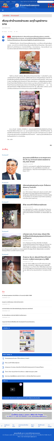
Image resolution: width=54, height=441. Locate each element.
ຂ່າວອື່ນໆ (5, 149)
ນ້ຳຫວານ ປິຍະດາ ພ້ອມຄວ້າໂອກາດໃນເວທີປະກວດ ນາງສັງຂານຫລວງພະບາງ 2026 (37, 258)
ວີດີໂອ (5, 381)
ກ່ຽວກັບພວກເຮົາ (6, 425)
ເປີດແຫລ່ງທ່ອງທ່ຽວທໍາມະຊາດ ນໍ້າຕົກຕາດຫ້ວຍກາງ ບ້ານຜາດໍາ (37, 186)
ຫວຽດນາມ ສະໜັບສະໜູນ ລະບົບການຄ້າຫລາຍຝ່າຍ (12, 302)
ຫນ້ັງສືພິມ (6, 328)
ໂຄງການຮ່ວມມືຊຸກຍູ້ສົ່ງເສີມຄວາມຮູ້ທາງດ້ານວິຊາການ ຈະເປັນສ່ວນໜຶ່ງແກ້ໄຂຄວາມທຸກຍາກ (23, 376)
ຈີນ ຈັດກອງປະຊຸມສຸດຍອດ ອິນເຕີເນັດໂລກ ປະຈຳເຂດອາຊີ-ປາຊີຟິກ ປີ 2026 (17, 295)
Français (13, 1)
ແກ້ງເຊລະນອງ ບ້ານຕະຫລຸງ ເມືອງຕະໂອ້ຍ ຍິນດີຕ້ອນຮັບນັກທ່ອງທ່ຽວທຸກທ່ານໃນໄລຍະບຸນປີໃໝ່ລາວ (37, 236)
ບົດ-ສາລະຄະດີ (15, 15)
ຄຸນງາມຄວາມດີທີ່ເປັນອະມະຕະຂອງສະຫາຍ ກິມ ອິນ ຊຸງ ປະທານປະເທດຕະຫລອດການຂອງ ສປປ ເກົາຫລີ (37, 160)
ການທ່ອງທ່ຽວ (50, 425)
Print (10, 31)
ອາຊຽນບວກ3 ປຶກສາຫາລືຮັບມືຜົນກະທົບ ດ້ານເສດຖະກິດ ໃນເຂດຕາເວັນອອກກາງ (18, 322)
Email (4, 31)
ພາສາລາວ (2, 1)
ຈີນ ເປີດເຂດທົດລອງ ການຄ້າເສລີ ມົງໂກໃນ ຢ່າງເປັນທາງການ (14, 315)
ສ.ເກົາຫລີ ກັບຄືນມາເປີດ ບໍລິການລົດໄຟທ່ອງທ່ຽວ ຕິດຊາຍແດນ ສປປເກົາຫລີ (17, 308)
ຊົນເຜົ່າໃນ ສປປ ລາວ (41, 425)
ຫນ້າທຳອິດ (6, 15)
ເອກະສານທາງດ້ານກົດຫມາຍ (23, 425)
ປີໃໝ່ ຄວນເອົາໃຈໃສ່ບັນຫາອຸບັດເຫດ (35, 205)
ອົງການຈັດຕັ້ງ (32, 425)
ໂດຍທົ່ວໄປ (14, 425)
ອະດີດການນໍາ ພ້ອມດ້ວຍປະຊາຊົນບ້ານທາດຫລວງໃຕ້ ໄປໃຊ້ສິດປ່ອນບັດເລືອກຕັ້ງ (21, 398)
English (8, 1)
